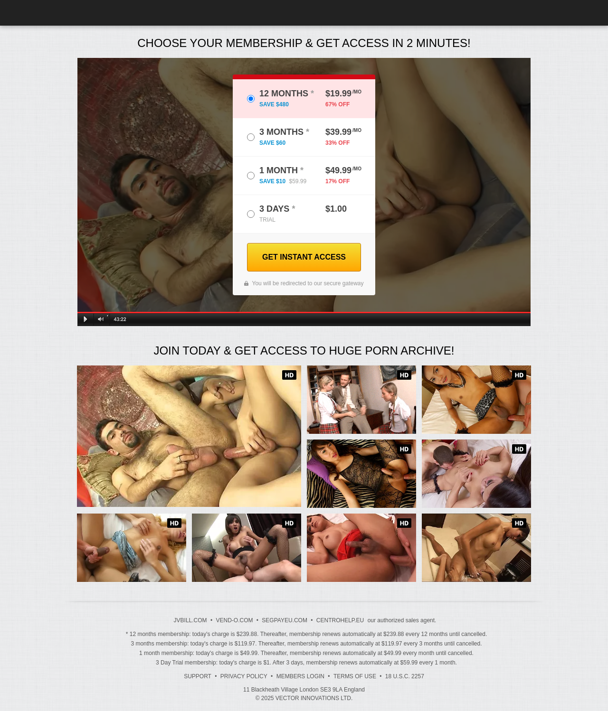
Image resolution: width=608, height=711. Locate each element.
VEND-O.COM (234, 620)
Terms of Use (354, 676)
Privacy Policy (243, 676)
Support (197, 676)
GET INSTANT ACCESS (304, 257)
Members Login (300, 676)
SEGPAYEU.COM (284, 620)
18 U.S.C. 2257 (404, 676)
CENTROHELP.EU (340, 620)
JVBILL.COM (190, 620)
